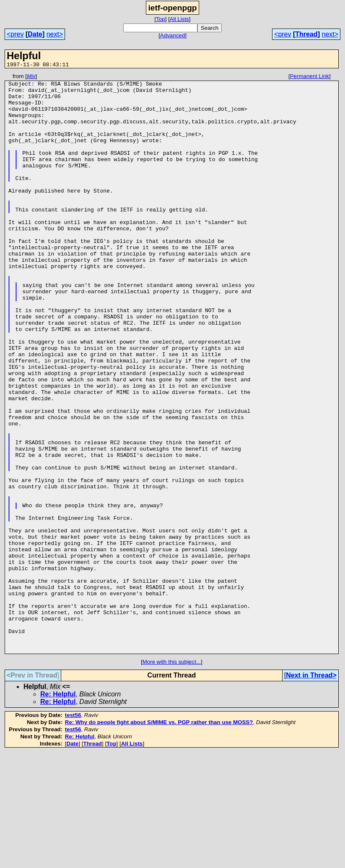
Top (160, 19)
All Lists (179, 19)
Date (35, 34)
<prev (15, 34)
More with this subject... (172, 777)
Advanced (172, 35)
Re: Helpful (57, 809)
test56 (73, 831)
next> (55, 34)
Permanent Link (309, 77)
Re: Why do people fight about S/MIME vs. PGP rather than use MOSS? (159, 838)
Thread (306, 34)
